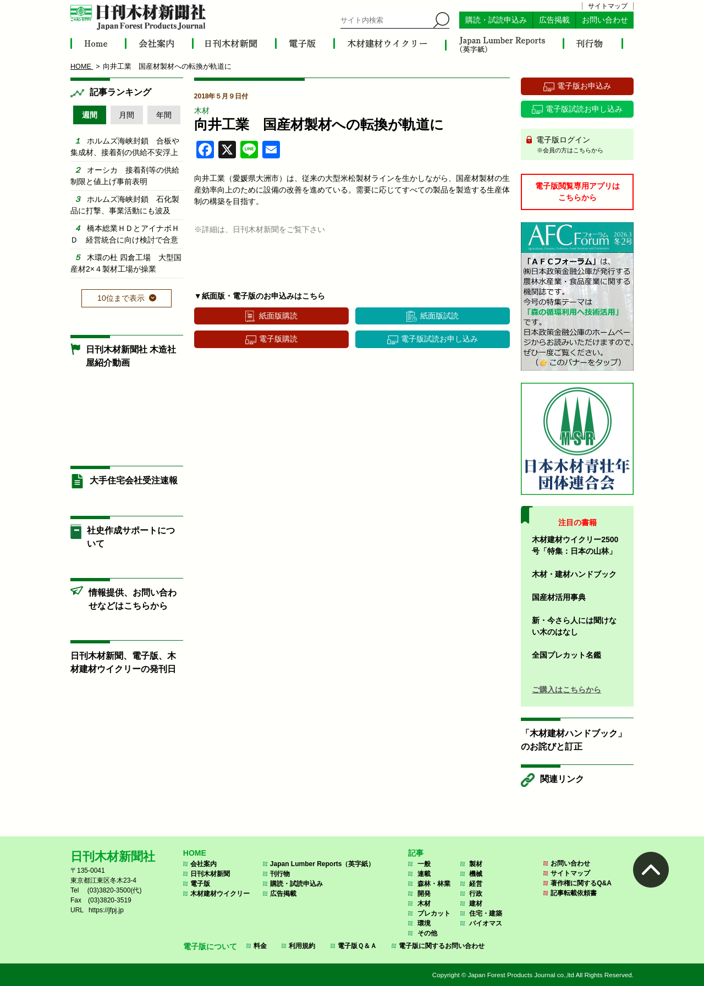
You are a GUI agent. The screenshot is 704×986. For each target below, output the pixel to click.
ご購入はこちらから (566, 689)
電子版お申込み (584, 85)
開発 (424, 893)
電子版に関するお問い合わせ (442, 946)
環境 (424, 923)
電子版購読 (278, 338)
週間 (89, 115)
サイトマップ (608, 6)
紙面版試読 (439, 315)
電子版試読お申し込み (439, 338)
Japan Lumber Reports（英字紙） (322, 864)
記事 (416, 853)
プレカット (433, 913)
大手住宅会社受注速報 (134, 480)
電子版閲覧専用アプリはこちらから (577, 191)
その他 (427, 933)
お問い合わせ (605, 20)
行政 (475, 893)
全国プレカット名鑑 (566, 655)
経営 (475, 884)
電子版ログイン (581, 145)
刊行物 (280, 874)
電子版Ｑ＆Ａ (357, 946)
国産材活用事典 (559, 597)
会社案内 (203, 864)
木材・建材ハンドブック (574, 574)
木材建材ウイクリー (220, 893)
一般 (424, 864)
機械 (475, 874)
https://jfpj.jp (106, 910)
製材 (475, 864)
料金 (260, 946)
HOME (194, 853)
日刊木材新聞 (210, 874)
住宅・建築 (485, 913)
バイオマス (485, 923)
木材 (202, 110)
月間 (126, 115)
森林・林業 (433, 884)
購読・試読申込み (496, 20)
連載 (424, 874)
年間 (164, 115)
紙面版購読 (278, 315)
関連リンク (562, 779)
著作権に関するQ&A (581, 883)
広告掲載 (554, 20)
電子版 (200, 884)
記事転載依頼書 (574, 893)
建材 (475, 903)
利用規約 (302, 946)
